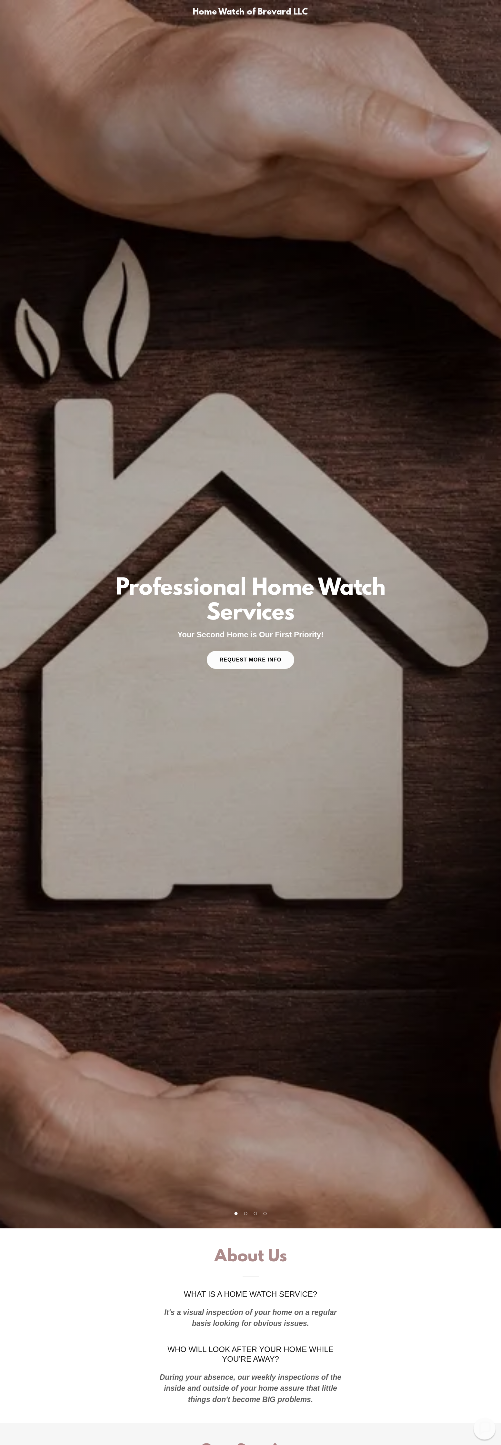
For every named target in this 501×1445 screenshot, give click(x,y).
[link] (250, 12)
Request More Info (251, 659)
